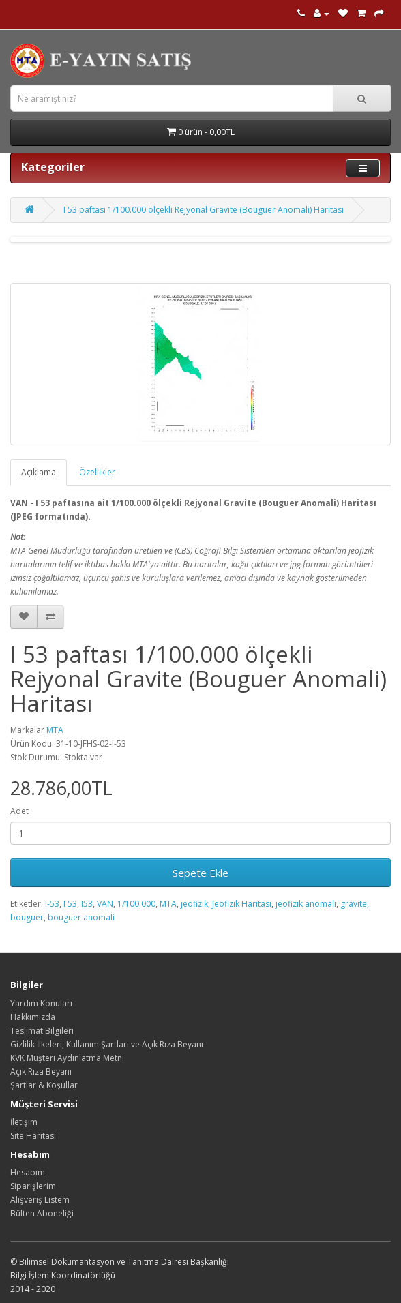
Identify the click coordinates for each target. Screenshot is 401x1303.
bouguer (27, 917)
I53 (87, 904)
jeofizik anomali (306, 904)
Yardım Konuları (41, 1003)
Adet (19, 811)
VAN (105, 904)
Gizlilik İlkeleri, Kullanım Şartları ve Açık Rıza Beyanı (106, 1044)
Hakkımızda (32, 1017)
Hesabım (27, 1172)
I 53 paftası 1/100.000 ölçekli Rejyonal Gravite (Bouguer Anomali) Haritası (203, 209)
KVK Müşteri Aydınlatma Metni (67, 1058)
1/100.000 (136, 904)
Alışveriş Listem (40, 1199)
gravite (353, 904)
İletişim (24, 1122)
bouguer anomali (81, 917)
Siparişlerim (33, 1186)
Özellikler (97, 472)
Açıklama (38, 472)
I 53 (70, 904)
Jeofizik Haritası (241, 904)
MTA (54, 730)
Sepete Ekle (200, 873)
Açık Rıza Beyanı (41, 1071)
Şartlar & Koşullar (44, 1085)
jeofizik (194, 904)
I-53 (52, 904)
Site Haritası (33, 1135)
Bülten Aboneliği (42, 1213)
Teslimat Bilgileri (42, 1030)
